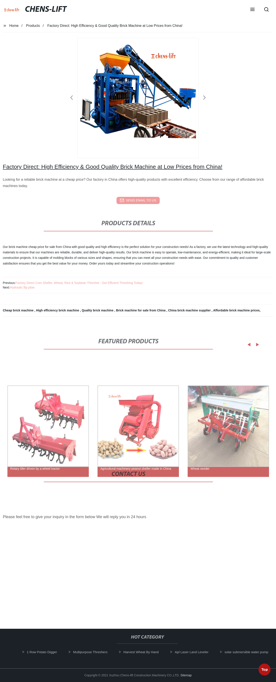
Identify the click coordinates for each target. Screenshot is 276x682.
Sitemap (186, 675)
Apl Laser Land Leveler (195, 652)
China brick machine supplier (189, 310)
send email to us (138, 200)
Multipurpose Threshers (94, 652)
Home (14, 25)
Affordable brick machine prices (236, 310)
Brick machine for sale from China (141, 310)
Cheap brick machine (18, 310)
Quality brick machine (98, 310)
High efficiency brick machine (58, 310)
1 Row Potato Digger (46, 652)
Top (264, 670)
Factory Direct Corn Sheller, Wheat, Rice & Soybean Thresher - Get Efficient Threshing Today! (79, 283)
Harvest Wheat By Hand (145, 652)
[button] (252, 10)
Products (33, 25)
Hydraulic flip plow (22, 287)
